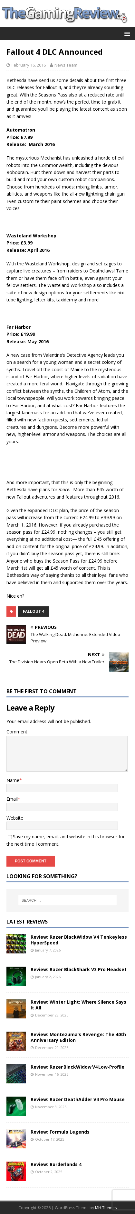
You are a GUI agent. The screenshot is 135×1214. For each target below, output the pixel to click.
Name (12, 780)
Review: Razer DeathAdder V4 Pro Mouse (78, 1099)
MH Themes (106, 1207)
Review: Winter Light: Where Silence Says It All (78, 1005)
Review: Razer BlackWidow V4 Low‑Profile (77, 1067)
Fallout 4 (33, 611)
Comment (16, 732)
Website (14, 818)
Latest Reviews (27, 921)
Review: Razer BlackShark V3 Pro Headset (79, 969)
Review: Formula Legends (60, 1132)
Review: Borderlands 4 (56, 1164)
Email (12, 799)
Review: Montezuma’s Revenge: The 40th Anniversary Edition (78, 1037)
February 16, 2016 (29, 65)
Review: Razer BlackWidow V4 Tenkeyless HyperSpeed (79, 940)
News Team (65, 65)
